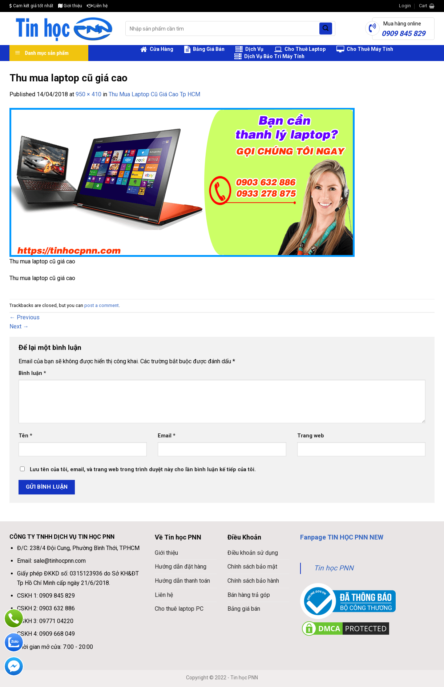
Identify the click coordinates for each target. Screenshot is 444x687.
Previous (24, 317)
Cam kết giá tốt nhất (31, 5)
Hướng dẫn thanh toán (182, 580)
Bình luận (32, 373)
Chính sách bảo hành (253, 580)
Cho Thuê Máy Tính (364, 49)
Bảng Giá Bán (204, 49)
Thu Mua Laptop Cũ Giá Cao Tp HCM (154, 94)
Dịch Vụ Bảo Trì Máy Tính (269, 56)
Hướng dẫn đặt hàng (180, 566)
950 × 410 (88, 94)
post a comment (101, 305)
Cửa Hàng (156, 49)
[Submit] (325, 29)
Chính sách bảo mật (252, 566)
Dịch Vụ (249, 49)
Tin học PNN (334, 568)
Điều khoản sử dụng (252, 552)
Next (19, 326)
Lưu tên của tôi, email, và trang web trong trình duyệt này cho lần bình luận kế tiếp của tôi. (143, 469)
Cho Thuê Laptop (300, 49)
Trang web (310, 436)
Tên (25, 436)
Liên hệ (97, 5)
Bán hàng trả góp (248, 594)
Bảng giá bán (243, 608)
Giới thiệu (70, 5)
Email (166, 436)
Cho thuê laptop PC (179, 608)
